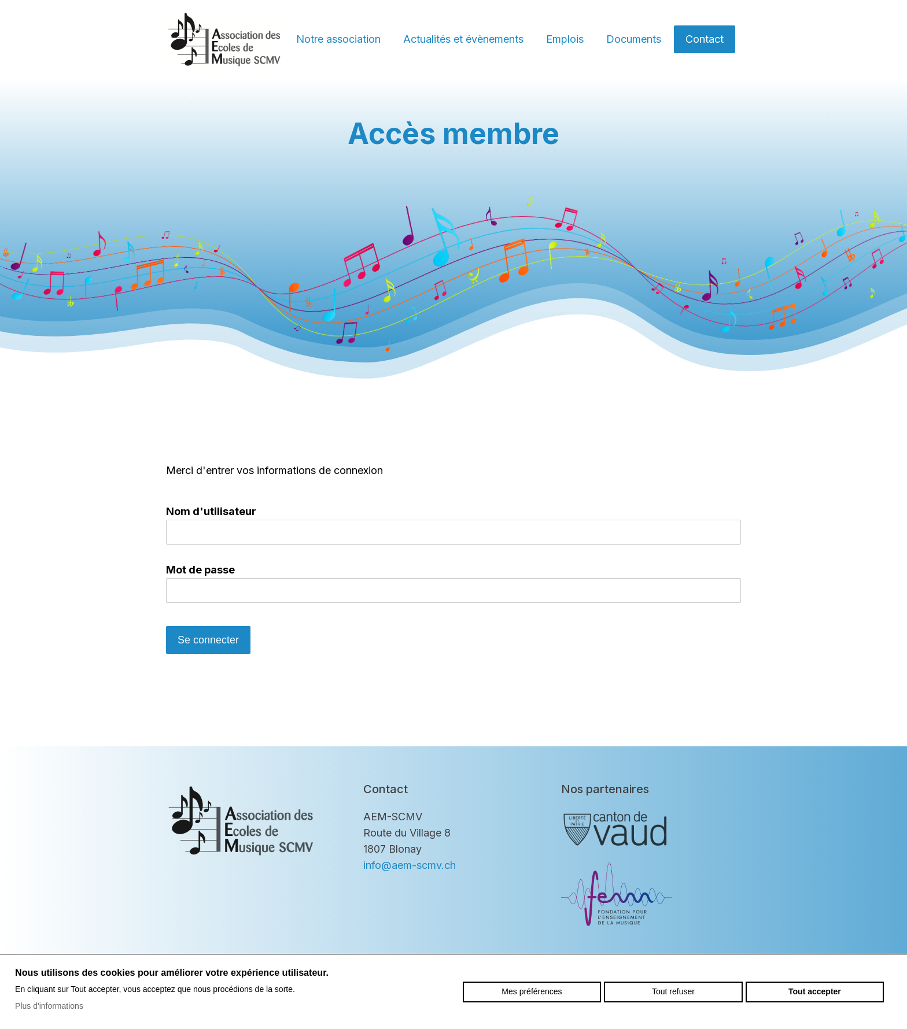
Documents (633, 39)
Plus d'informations (49, 1006)
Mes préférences (532, 991)
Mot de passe (200, 570)
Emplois (565, 39)
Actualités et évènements (463, 39)
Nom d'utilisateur (211, 511)
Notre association (338, 39)
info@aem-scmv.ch (409, 865)
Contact (704, 39)
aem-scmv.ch (224, 40)
